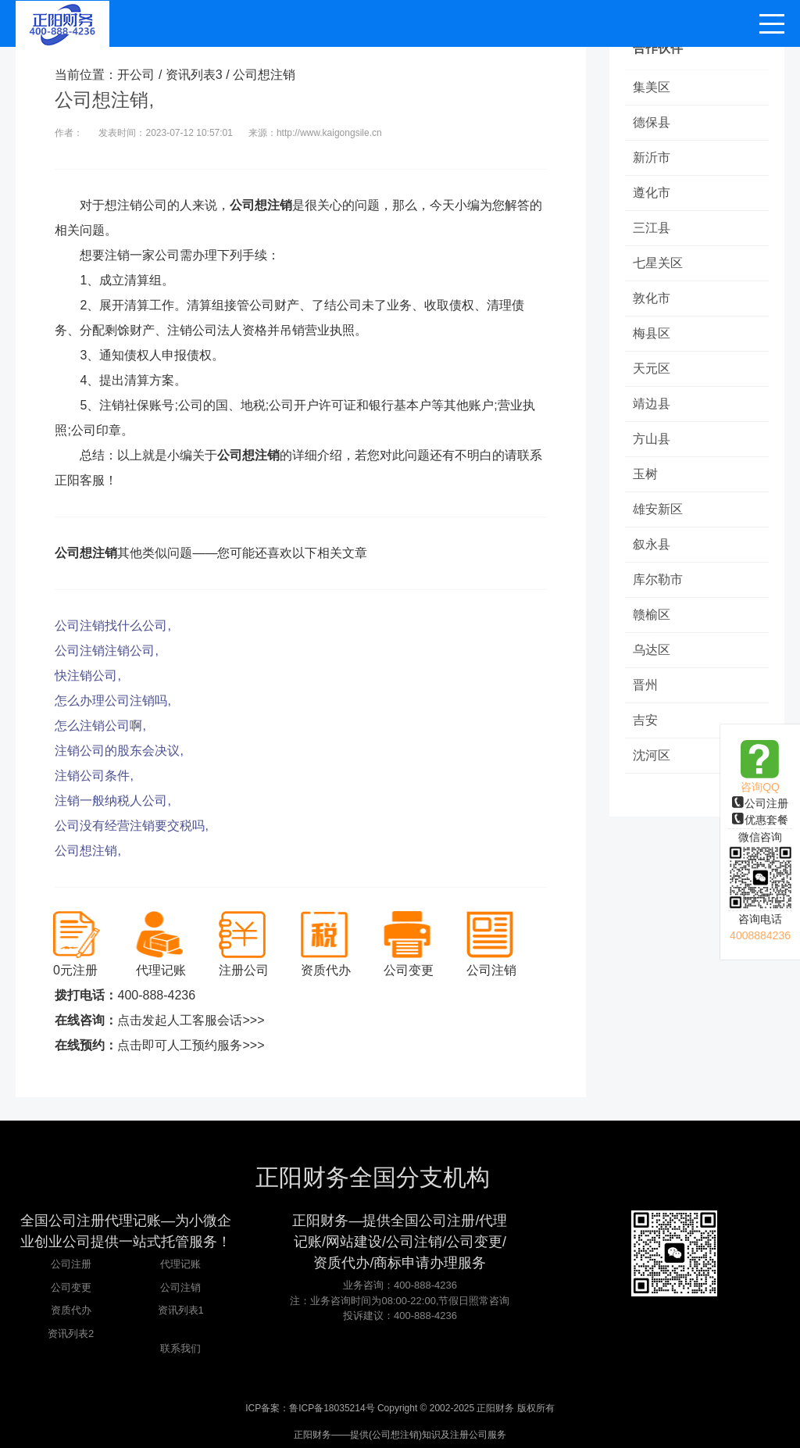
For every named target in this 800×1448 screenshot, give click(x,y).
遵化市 (651, 192)
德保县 (651, 122)
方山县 (651, 438)
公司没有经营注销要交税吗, (131, 825)
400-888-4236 (156, 995)
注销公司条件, (94, 775)
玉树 (645, 474)
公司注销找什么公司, (112, 625)
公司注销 (180, 1287)
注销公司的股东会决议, (119, 750)
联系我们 (180, 1348)
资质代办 (71, 1310)
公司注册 (760, 803)
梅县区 (651, 333)
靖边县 (651, 403)
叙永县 (651, 544)
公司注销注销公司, (106, 650)
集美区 (651, 87)
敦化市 (651, 298)
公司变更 (71, 1287)
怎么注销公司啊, (100, 725)
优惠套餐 (760, 819)
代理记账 (180, 1264)
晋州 (645, 685)
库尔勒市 (658, 579)
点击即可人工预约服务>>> (190, 1045)
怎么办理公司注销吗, (112, 700)
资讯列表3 (194, 74)
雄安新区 (658, 509)
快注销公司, (87, 675)
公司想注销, (87, 850)
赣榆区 (651, 614)
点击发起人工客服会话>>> (190, 1020)
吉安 (645, 720)
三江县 (651, 227)
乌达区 (651, 649)
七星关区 (658, 263)
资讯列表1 (181, 1310)
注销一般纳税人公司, (112, 800)
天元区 (651, 368)
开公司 (136, 74)
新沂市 (651, 157)
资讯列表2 (71, 1333)
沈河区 (651, 755)
